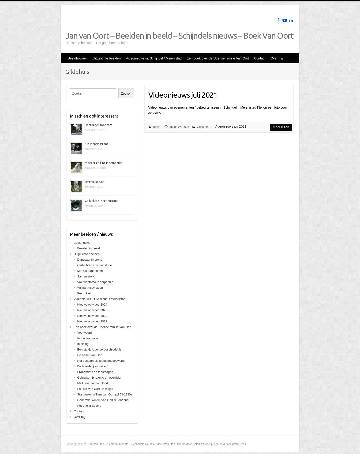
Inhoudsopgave (87, 338)
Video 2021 (204, 127)
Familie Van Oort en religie (95, 389)
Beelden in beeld (88, 248)
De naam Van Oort (89, 355)
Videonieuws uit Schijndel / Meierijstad (154, 58)
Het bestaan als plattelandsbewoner (101, 360)
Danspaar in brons (89, 259)
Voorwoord (84, 332)
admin (156, 127)
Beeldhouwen (78, 58)
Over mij (276, 58)
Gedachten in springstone (101, 200)
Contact (259, 58)
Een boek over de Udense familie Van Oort (218, 58)
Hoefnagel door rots (98, 124)
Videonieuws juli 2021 (183, 95)
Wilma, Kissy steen (90, 287)
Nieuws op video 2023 (92, 310)
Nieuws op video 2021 (92, 321)
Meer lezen (281, 127)
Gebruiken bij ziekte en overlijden (99, 377)
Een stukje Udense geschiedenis (99, 349)
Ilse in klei (83, 293)
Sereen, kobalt (94, 181)
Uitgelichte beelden (107, 58)
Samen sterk (85, 276)
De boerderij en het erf (92, 366)
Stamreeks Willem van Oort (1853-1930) (104, 394)
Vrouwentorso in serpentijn (95, 282)
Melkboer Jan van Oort (92, 383)
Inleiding (82, 344)
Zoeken (126, 93)
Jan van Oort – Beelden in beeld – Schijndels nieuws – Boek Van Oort (179, 35)
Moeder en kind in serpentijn (103, 162)
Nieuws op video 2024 (92, 304)
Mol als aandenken (90, 271)
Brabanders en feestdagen (95, 372)
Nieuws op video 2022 (92, 315)
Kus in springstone (97, 143)
